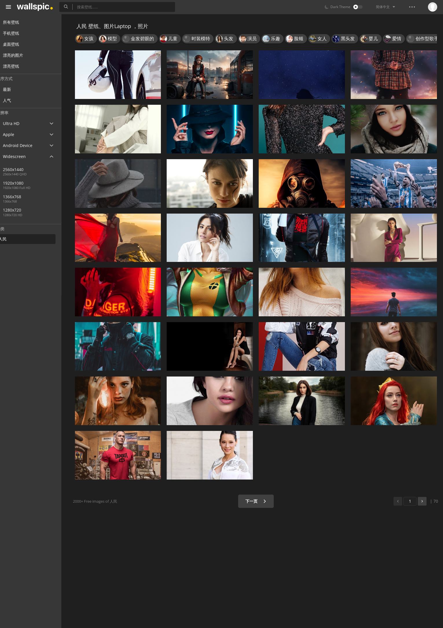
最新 (18, 89)
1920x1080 (24, 183)
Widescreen (21, 156)
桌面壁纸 (18, 44)
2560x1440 (24, 169)
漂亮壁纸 (18, 66)
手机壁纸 (18, 33)
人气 (18, 100)
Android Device (24, 145)
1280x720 (23, 210)
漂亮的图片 (20, 55)
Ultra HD (18, 123)
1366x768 (43, 196)
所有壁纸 (18, 22)
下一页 (257, 501)
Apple (15, 134)
